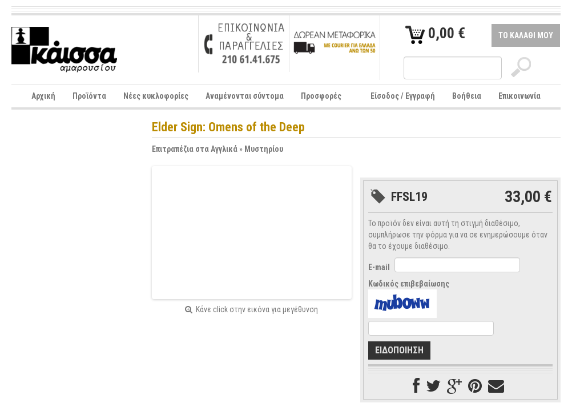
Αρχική (43, 95)
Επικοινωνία (519, 95)
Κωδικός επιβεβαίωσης (408, 283)
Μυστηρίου (263, 149)
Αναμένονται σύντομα (245, 95)
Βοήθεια (466, 95)
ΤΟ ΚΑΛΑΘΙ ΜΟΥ (525, 35)
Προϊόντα (89, 95)
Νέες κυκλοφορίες (155, 95)
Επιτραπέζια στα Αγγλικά (194, 149)
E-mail (379, 267)
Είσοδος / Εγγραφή (402, 95)
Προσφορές (321, 95)
